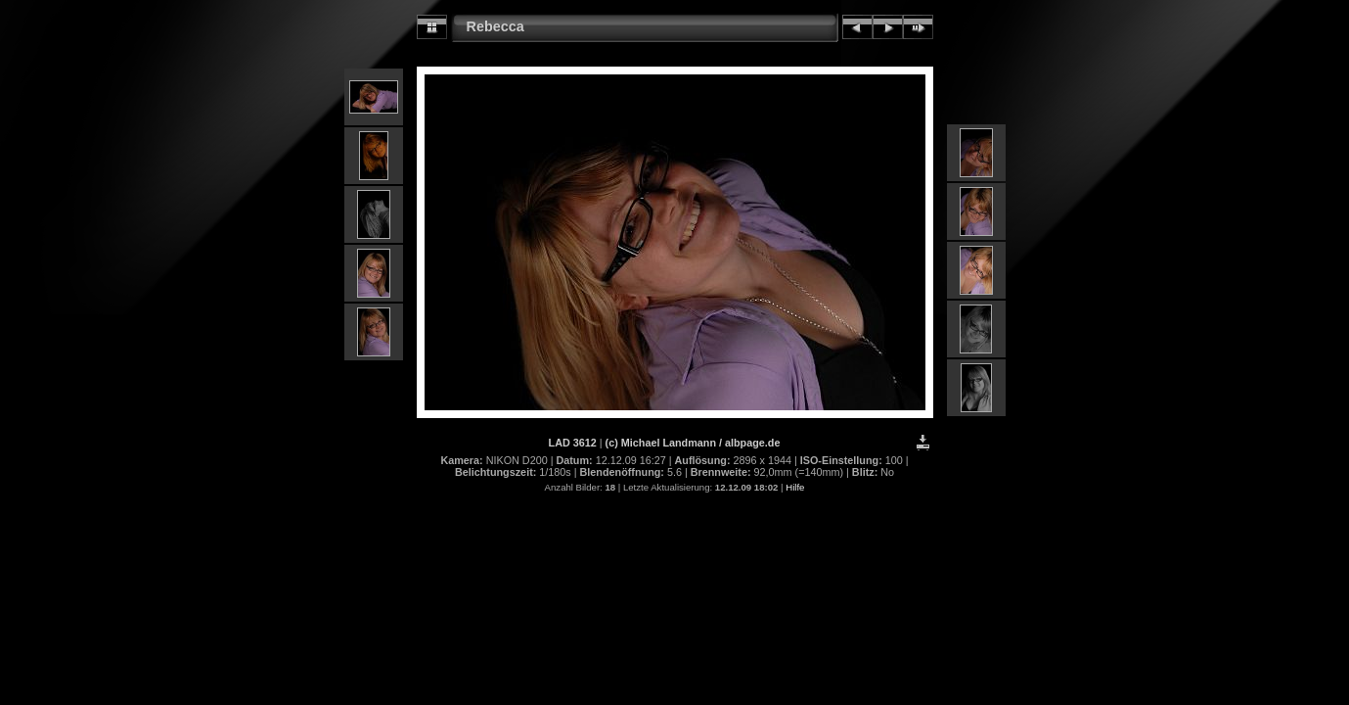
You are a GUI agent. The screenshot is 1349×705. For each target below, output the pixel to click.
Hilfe (795, 487)
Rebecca (495, 26)
